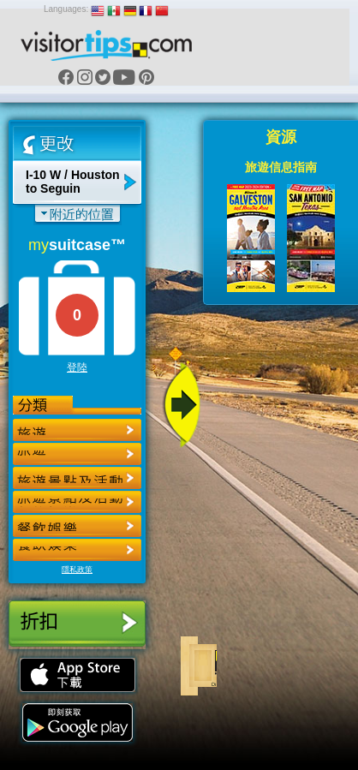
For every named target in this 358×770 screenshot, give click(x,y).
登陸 (77, 367)
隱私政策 (77, 569)
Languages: (66, 9)
